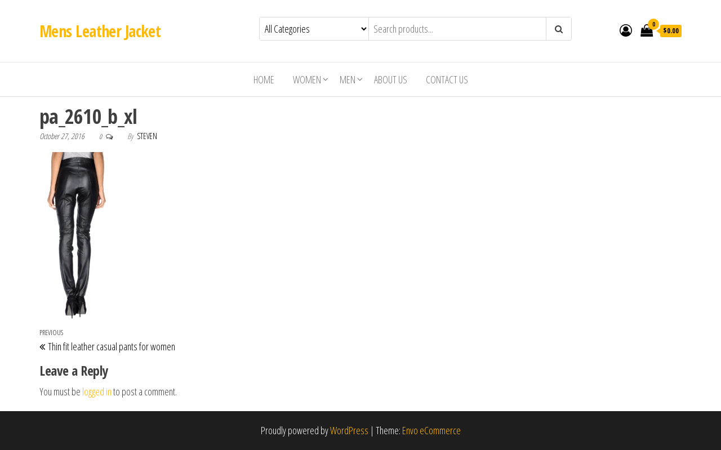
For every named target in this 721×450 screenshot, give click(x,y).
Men (347, 79)
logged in (97, 391)
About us (390, 79)
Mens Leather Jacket (100, 31)
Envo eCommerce (431, 430)
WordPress (349, 430)
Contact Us (447, 79)
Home (263, 79)
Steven (147, 136)
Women (307, 79)
